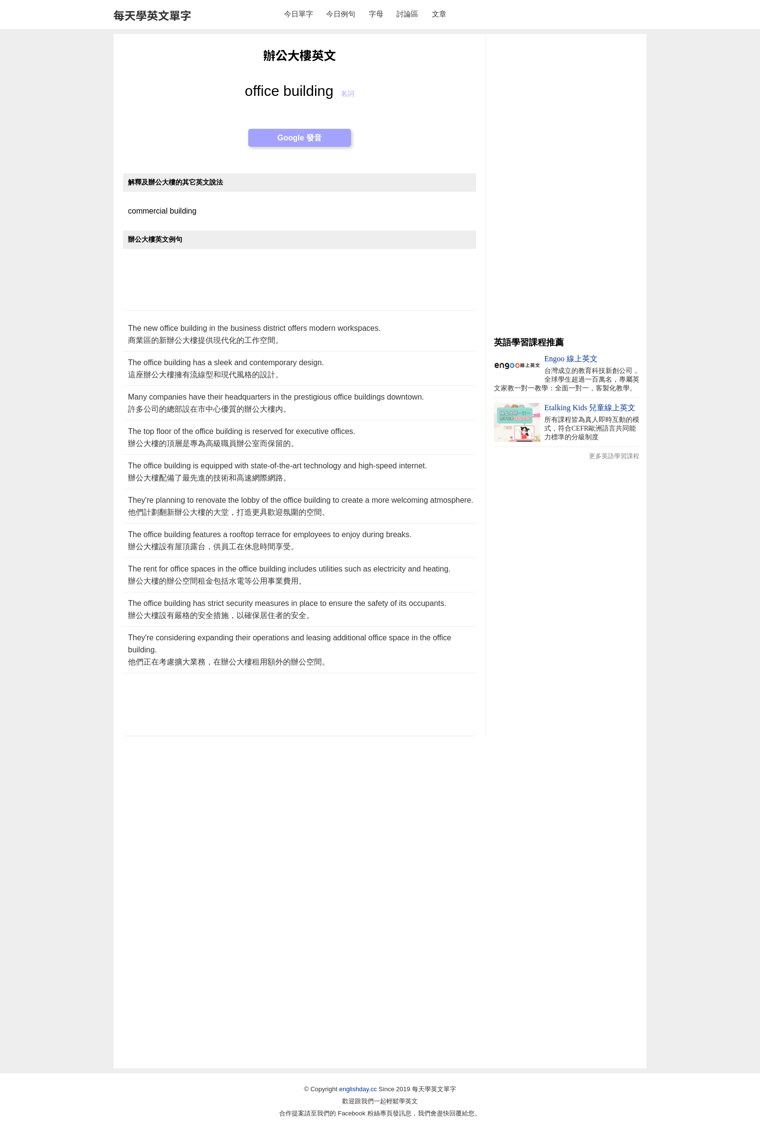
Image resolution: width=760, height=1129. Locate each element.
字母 (376, 14)
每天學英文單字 (152, 15)
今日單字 (298, 14)
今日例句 (340, 14)
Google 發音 (299, 138)
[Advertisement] (299, 284)
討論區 (407, 14)
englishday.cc (358, 1089)
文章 (439, 14)
